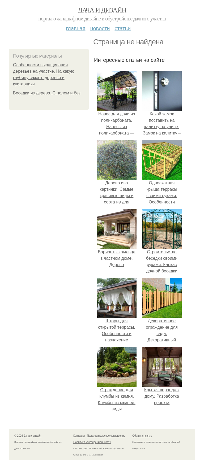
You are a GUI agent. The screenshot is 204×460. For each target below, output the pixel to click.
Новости (100, 28)
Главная (75, 28)
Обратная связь (142, 435)
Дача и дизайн (102, 10)
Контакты (79, 435)
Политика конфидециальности (92, 442)
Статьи (122, 28)
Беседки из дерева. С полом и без (46, 93)
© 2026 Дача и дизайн (27, 435)
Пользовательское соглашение (106, 435)
